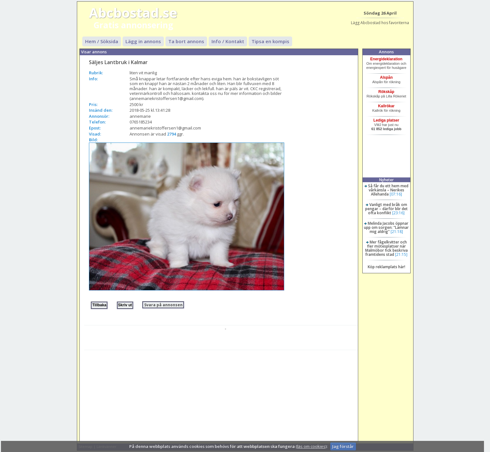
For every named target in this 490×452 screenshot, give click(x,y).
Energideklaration (386, 59)
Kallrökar (386, 106)
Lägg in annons (143, 41)
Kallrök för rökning (386, 110)
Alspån (386, 77)
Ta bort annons (186, 41)
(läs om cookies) (311, 446)
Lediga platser (386, 120)
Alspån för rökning (386, 82)
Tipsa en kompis (270, 41)
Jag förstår (343, 446)
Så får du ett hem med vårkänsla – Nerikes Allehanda (388, 190)
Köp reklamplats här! (386, 266)
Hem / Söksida (101, 41)
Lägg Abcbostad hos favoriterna (380, 22)
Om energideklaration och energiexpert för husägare (386, 66)
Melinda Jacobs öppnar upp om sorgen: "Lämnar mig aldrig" (386, 227)
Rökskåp (386, 92)
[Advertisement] (221, 394)
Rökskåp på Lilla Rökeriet (386, 96)
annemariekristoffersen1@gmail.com (165, 128)
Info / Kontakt (227, 41)
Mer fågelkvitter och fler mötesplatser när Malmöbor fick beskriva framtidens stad (386, 248)
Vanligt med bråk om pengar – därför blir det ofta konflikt (386, 209)
